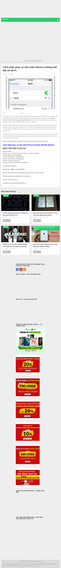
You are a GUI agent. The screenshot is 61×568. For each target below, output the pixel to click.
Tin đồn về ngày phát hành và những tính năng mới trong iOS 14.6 (15, 214)
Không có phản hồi (13, 217)
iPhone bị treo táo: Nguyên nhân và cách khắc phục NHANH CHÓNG (45, 245)
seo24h (4, 74)
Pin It (22, 113)
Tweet (4, 113)
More (6, 220)
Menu (4, 19)
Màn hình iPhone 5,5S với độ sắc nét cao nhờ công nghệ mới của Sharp (45, 214)
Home (4, 62)
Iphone (8, 62)
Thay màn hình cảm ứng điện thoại (34, 561)
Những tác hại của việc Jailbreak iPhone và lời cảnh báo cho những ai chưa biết (15, 245)
